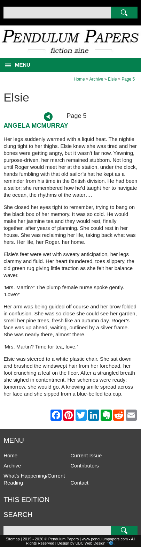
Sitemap (12, 539)
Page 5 (128, 79)
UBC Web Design (90, 543)
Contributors (84, 466)
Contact (79, 483)
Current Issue (86, 455)
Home (79, 79)
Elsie (112, 79)
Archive (96, 79)
